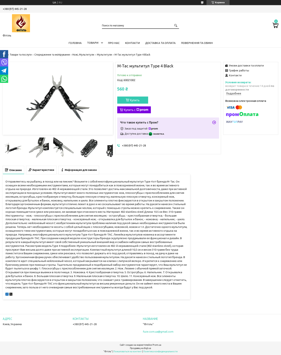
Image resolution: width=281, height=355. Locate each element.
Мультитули (104, 54)
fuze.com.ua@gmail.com (158, 331)
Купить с (136, 109)
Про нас (114, 42)
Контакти (132, 42)
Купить (134, 100)
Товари (92, 42)
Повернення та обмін (197, 42)
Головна (75, 42)
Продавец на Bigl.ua (140, 348)
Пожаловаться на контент (128, 351)
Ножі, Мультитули (83, 54)
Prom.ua (156, 345)
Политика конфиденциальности (160, 351)
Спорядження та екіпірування (52, 54)
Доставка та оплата (160, 42)
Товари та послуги (21, 54)
